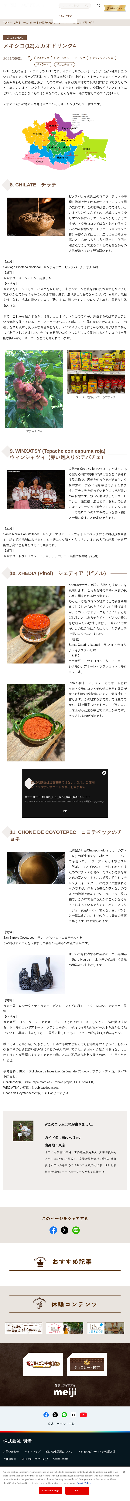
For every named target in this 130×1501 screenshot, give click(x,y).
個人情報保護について (59, 1451)
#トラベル (43, 64)
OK (65, 811)
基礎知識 (15, 16)
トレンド (89, 16)
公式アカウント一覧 (61, 1424)
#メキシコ (43, 57)
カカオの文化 (65, 16)
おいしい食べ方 (40, 16)
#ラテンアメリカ (103, 57)
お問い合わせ (11, 1451)
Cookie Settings (60, 1458)
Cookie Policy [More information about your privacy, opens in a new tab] (83, 1483)
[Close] (124, 1472)
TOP (6, 22)
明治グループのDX (35, 1459)
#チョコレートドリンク (71, 57)
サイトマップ (32, 1451)
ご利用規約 (9, 1459)
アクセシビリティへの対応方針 (96, 1451)
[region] (65, 1483)
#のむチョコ (64, 64)
